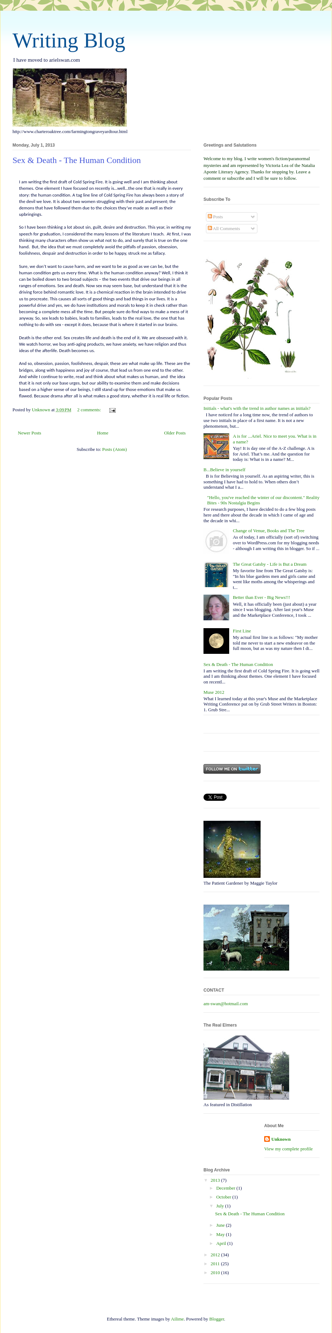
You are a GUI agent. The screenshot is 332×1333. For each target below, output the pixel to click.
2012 (216, 1254)
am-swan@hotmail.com (225, 1003)
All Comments (224, 228)
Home (103, 433)
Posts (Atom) (114, 449)
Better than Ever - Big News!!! (261, 597)
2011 (216, 1263)
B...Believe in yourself (224, 469)
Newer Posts (29, 433)
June (221, 1225)
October (224, 1197)
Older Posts (175, 433)
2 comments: (89, 409)
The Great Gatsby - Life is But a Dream (269, 564)
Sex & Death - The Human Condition (76, 160)
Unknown (281, 1139)
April (221, 1243)
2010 (216, 1272)
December (226, 1188)
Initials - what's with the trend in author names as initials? (257, 408)
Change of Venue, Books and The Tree (269, 530)
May (221, 1234)
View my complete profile (288, 1148)
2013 (216, 1180)
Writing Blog (68, 40)
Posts (215, 216)
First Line (242, 631)
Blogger (216, 1319)
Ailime (177, 1319)
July (220, 1206)
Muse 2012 (213, 692)
